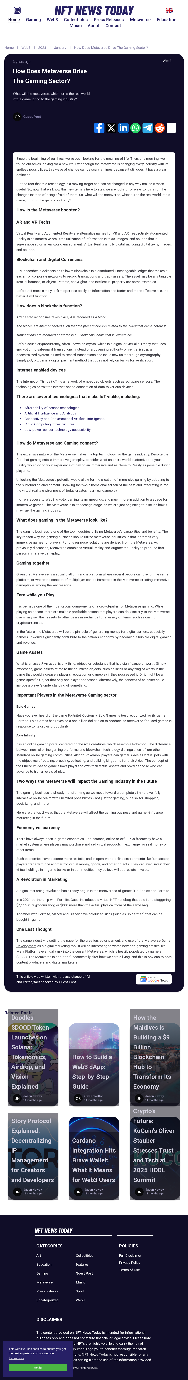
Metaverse (140, 19)
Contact (113, 25)
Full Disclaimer (130, 1255)
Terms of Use (129, 1270)
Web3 (52, 19)
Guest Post (84, 1273)
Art (38, 1255)
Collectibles (76, 19)
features (82, 1264)
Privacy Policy (129, 1263)
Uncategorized (47, 1300)
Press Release (47, 1291)
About (94, 25)
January (60, 48)
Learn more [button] (16, 1358)
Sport (80, 1291)
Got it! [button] (38, 1367)
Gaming (33, 19)
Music (76, 25)
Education (166, 19)
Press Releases (109, 19)
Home (14, 19)
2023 (42, 48)
